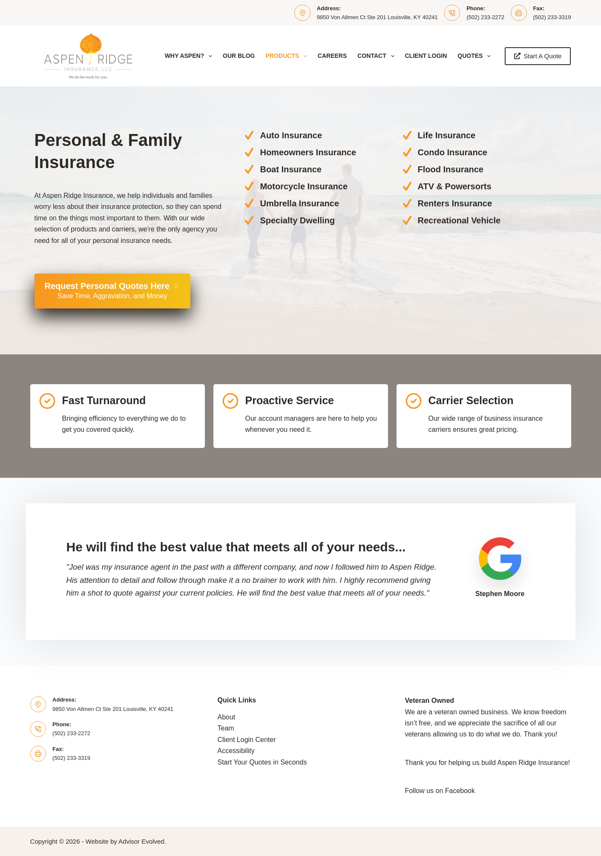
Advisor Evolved (141, 841)
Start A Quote (538, 56)
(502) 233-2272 (485, 17)
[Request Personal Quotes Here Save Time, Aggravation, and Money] (112, 291)
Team (226, 728)
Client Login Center (247, 739)
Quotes (475, 56)
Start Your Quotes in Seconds (262, 762)
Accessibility (236, 750)
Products (287, 56)
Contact (377, 56)
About (227, 717)
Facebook (460, 790)
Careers (332, 55)
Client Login (426, 55)
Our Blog (239, 55)
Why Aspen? (190, 56)
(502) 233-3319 (552, 17)
